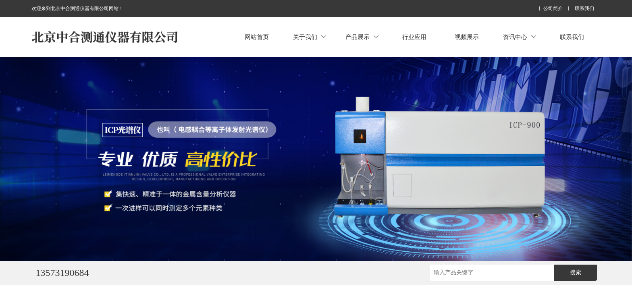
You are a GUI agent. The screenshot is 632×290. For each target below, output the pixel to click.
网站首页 (257, 36)
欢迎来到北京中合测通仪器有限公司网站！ (77, 8)
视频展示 (467, 36)
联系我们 (584, 8)
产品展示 (361, 36)
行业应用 (414, 36)
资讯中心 (519, 36)
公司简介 (553, 8)
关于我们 (309, 36)
